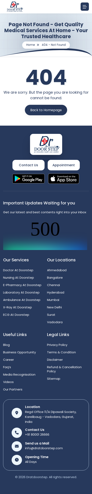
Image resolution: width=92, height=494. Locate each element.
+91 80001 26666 (37, 434)
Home (30, 45)
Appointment (63, 165)
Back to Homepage (46, 110)
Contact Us (28, 165)
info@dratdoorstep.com (44, 448)
